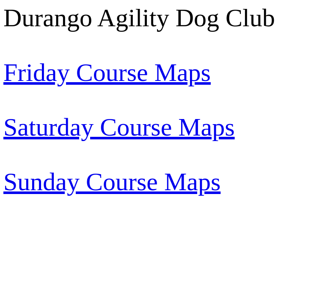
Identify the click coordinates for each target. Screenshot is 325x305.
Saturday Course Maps (119, 127)
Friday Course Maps (107, 72)
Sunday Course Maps (111, 182)
